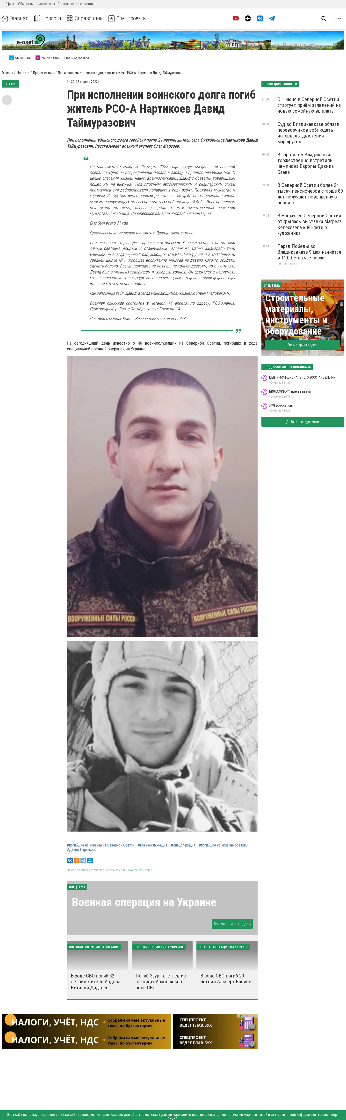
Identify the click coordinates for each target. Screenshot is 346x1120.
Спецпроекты (129, 18)
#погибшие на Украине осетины (223, 845)
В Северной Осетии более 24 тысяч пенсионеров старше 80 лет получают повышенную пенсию (310, 193)
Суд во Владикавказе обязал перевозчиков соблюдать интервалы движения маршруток (308, 132)
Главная (15, 18)
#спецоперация (183, 845)
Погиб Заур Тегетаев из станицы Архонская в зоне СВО (161, 981)
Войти (338, 18)
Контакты (91, 4)
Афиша (10, 4)
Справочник (85, 18)
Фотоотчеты (46, 4)
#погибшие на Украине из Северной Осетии (100, 845)
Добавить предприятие (303, 422)
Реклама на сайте (70, 4)
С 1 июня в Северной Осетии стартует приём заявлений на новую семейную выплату (309, 105)
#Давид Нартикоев (81, 849)
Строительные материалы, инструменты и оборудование (296, 314)
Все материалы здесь (232, 923)
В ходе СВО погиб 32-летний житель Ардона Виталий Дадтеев (95, 981)
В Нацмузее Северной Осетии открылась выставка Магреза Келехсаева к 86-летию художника (309, 224)
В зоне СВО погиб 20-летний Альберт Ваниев (225, 978)
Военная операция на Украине (144, 902)
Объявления (26, 4)
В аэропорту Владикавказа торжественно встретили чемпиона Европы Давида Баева (306, 163)
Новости (48, 18)
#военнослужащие (152, 845)
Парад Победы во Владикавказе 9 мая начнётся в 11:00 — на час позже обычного (309, 254)
